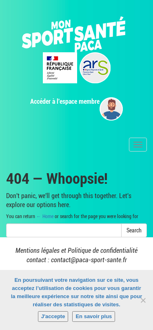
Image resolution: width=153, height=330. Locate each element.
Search (134, 230)
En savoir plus (93, 316)
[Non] (143, 300)
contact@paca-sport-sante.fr (89, 260)
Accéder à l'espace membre (65, 101)
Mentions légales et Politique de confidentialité (76, 250)
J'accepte (53, 316)
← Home (44, 216)
